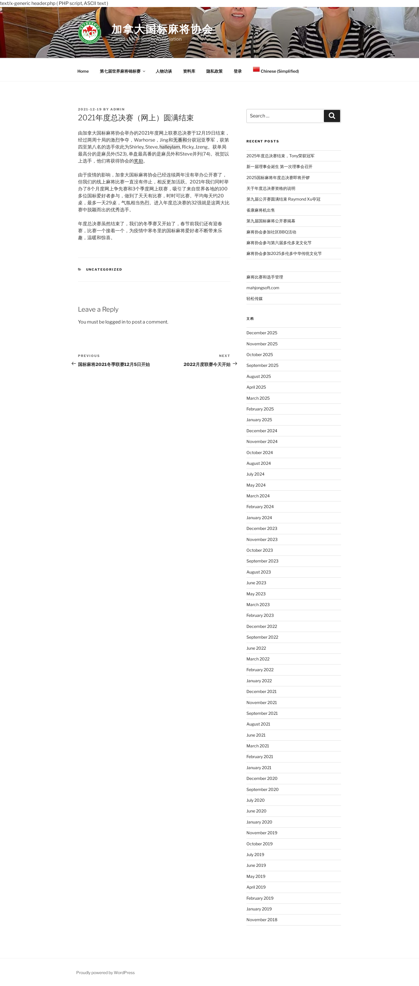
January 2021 (258, 767)
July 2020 (255, 800)
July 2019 (255, 854)
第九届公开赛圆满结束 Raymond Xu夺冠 (283, 199)
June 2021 (256, 735)
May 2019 (255, 876)
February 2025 (260, 408)
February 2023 (260, 615)
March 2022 (257, 658)
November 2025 (262, 343)
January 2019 (259, 908)
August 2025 (258, 376)
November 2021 (261, 702)
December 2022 (261, 626)
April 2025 (256, 387)
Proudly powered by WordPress (105, 972)
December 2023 (261, 528)
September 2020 (262, 789)
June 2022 (256, 648)
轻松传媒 (254, 298)
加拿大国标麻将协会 (162, 29)
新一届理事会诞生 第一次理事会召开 (279, 166)
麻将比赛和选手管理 (264, 276)
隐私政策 (214, 71)
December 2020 (262, 778)
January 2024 (259, 517)
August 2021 (258, 723)
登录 (238, 71)
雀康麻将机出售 (260, 210)
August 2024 (258, 463)
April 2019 (256, 887)
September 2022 (262, 637)
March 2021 (257, 745)
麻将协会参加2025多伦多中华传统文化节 (284, 253)
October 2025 (259, 354)
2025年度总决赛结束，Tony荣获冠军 (280, 155)
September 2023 (262, 560)
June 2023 (256, 582)
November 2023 (262, 539)
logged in (115, 322)
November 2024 (262, 441)
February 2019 (260, 898)
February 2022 (260, 669)
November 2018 (261, 919)
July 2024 (255, 473)
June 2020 (256, 810)
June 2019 (256, 865)
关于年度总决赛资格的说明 (270, 188)
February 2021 (259, 756)
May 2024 (256, 485)
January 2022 (259, 680)
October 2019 (259, 843)
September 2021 (262, 713)
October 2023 (259, 550)
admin (117, 109)
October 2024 (259, 452)
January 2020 (259, 821)
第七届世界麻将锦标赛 (123, 71)
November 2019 (261, 832)
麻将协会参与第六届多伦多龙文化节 (279, 242)
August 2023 (258, 571)
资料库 (189, 71)
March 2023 (258, 604)
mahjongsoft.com (262, 287)
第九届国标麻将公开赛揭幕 (270, 220)
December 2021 (261, 691)
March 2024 (258, 495)
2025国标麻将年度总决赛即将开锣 (278, 177)
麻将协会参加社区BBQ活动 (271, 231)
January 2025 (259, 419)
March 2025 (258, 398)
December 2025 (261, 332)
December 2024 (261, 430)
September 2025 (262, 365)
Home (83, 71)
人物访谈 (164, 71)
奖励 (138, 161)
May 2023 (256, 593)
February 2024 (260, 506)
